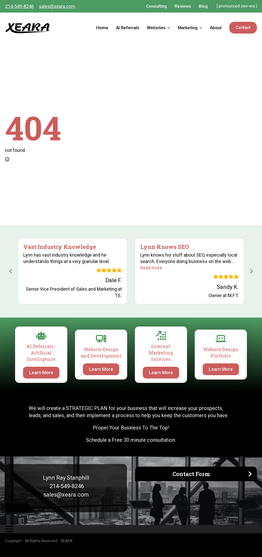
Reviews (182, 6)
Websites (156, 27)
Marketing (188, 27)
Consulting (156, 6)
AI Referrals (127, 27)
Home (102, 27)
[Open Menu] (9, 529)
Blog (203, 6)
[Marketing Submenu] (202, 28)
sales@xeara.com (57, 6)
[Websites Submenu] (170, 28)
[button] (151, 267)
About (216, 27)
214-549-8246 (19, 6)
